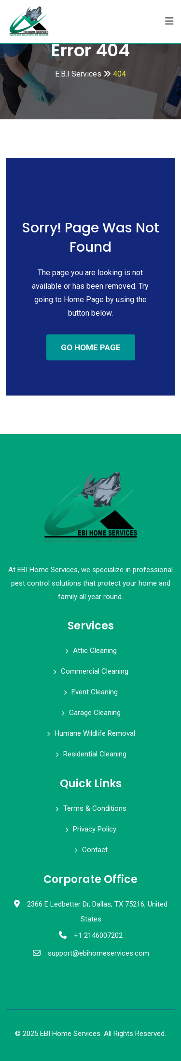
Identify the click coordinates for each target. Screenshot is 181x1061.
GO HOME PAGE (91, 347)
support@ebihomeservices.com (98, 953)
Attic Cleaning (95, 650)
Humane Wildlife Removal (95, 733)
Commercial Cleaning (94, 671)
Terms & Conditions (94, 808)
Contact (95, 849)
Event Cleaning (94, 692)
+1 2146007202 (98, 935)
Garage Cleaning (95, 712)
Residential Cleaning (94, 754)
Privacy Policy (94, 829)
